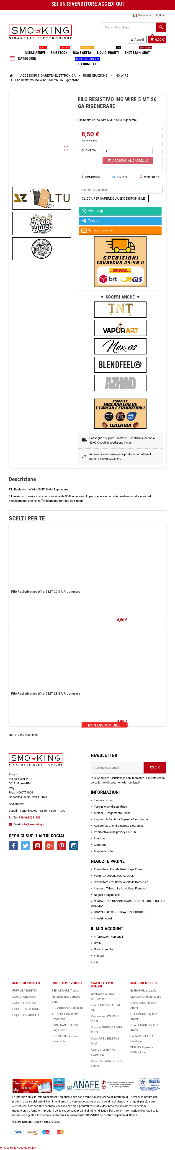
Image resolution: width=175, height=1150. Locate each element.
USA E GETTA (83, 51)
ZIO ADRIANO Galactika (67, 1007)
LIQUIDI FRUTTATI (24, 1002)
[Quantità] (128, 150)
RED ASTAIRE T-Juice (66, 990)
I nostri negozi (103, 918)
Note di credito (103, 949)
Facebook (13, 845)
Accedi (137, 40)
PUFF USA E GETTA (24, 990)
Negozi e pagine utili (107, 894)
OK (155, 768)
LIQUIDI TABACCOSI (25, 1009)
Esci (96, 962)
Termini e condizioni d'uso (110, 806)
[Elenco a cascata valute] (160, 15)
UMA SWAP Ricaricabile (145, 996)
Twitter (25, 845)
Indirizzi (99, 955)
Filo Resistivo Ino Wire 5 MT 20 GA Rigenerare (45, 591)
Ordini (97, 943)
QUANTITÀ (88, 150)
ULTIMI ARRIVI (36, 51)
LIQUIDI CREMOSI (24, 996)
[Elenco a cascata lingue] (142, 15)
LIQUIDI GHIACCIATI (25, 1015)
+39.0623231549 (29, 817)
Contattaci (100, 844)
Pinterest (149, 177)
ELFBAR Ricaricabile (143, 990)
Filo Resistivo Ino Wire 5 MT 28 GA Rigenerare (45, 693)
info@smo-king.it (33, 824)
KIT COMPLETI (87, 62)
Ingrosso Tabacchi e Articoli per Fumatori (120, 888)
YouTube (37, 845)
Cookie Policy (27, 1147)
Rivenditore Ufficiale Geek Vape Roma (118, 869)
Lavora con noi (103, 800)
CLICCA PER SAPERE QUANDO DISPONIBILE (113, 198)
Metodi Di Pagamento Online (112, 813)
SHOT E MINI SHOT (138, 51)
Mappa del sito (103, 851)
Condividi (90, 177)
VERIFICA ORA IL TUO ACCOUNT (115, 875)
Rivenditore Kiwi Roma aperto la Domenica (121, 882)
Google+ (49, 845)
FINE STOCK (60, 51)
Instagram (73, 845)
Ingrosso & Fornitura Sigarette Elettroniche (121, 819)
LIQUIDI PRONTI (109, 51)
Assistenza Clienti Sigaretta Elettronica (119, 825)
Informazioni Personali (108, 936)
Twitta (120, 177)
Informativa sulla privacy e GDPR (115, 832)
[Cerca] (133, 27)
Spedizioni (100, 838)
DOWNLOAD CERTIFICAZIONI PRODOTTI (121, 912)
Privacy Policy (9, 1147)
